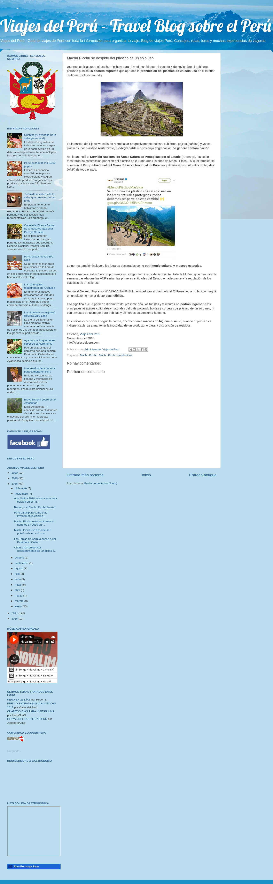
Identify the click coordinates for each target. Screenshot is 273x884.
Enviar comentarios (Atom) (100, 483)
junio (18, 579)
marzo (19, 595)
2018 (14, 483)
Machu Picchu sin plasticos (115, 355)
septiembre (22, 563)
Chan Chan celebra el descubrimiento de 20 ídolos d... (35, 549)
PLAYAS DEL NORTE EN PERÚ (27, 718)
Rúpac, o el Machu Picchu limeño (34, 507)
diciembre (21, 488)
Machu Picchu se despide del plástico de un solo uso (32, 532)
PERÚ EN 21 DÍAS (19, 699)
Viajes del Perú (90, 334)
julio (18, 573)
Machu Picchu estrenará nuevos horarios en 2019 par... (34, 523)
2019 (14, 478)
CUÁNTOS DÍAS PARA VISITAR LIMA (30, 711)
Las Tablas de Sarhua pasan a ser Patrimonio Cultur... (35, 540)
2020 (14, 472)
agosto (19, 568)
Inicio (146, 475)
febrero (19, 600)
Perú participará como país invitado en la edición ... (30, 514)
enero (19, 606)
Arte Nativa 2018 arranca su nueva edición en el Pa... (35, 500)
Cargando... (14, 750)
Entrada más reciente (85, 475)
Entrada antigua (203, 475)
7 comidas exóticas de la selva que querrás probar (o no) (39, 197)
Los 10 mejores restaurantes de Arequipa (39, 286)
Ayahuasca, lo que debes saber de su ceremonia (39, 342)
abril (18, 590)
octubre (20, 557)
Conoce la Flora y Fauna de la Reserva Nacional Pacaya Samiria (39, 228)
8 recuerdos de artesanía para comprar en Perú (39, 370)
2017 (14, 613)
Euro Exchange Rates (26, 866)
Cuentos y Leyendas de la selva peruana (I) (40, 136)
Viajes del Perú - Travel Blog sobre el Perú (135, 25)
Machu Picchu (89, 355)
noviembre (22, 493)
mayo (18, 584)
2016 (14, 618)
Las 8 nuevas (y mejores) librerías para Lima (39, 314)
